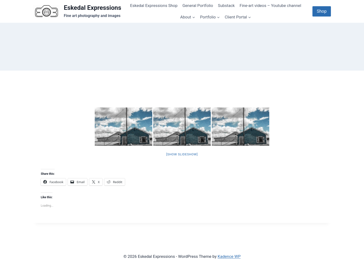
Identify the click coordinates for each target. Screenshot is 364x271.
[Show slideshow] (182, 154)
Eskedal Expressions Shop (154, 5)
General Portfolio (197, 5)
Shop (322, 11)
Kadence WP (229, 256)
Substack (226, 5)
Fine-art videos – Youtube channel (270, 5)
